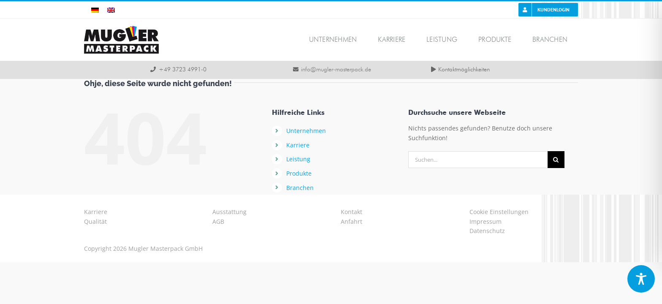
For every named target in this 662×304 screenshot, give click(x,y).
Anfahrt (351, 221)
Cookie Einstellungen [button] (499, 212)
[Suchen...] (478, 159)
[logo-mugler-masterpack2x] (121, 28)
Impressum (485, 221)
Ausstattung (229, 212)
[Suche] (556, 159)
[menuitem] (95, 10)
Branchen (300, 188)
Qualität (95, 221)
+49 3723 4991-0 (182, 70)
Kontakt (351, 212)
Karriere (297, 145)
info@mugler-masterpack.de (336, 70)
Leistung (298, 159)
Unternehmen (306, 131)
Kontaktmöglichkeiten (464, 70)
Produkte (299, 173)
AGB (218, 221)
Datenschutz (487, 231)
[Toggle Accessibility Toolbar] (641, 278)
